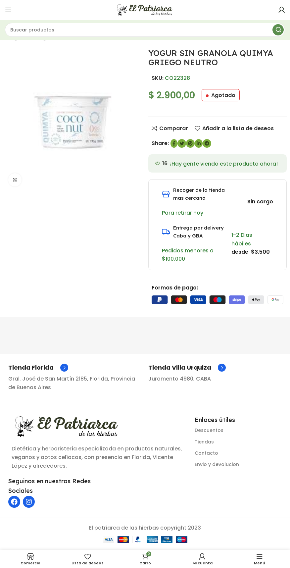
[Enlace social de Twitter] (181, 143)
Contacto (206, 453)
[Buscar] (145, 30)
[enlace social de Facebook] (173, 143)
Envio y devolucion (217, 464)
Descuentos (209, 430)
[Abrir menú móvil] (8, 10)
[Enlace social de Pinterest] (190, 143)
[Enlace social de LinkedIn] (199, 143)
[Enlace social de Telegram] (207, 143)
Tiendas (204, 442)
